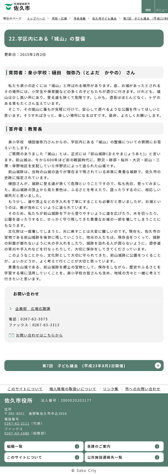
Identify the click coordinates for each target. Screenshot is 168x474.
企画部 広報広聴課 (33, 308)
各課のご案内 (99, 446)
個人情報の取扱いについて (72, 388)
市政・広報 (59, 18)
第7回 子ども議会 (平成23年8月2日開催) (84, 365)
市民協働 (80, 18)
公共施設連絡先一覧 (104, 457)
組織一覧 (15, 446)
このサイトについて (25, 388)
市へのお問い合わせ (142, 388)
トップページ (36, 18)
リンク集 (111, 388)
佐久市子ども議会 (104, 18)
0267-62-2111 (17, 423)
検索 (148, 10)
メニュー (161, 10)
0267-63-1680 (17, 433)
